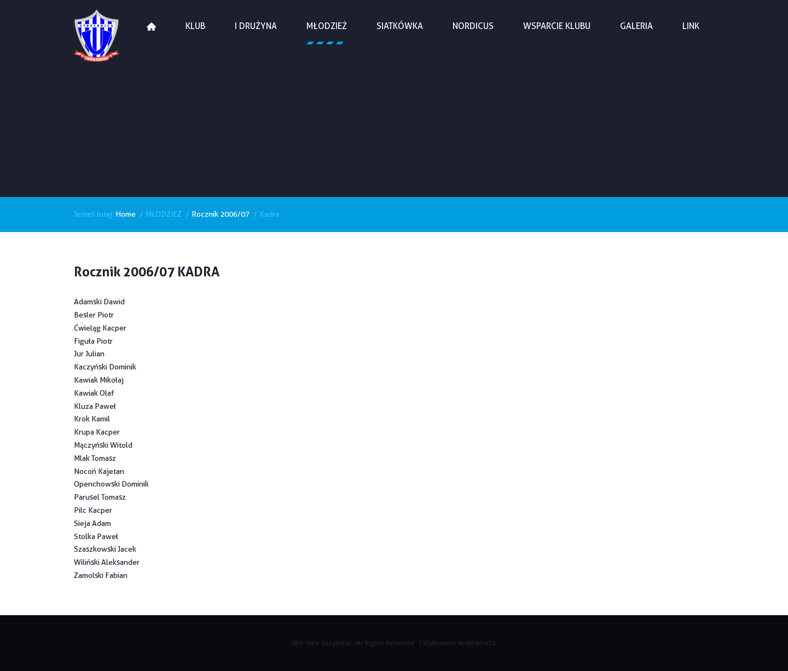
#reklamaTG (477, 643)
